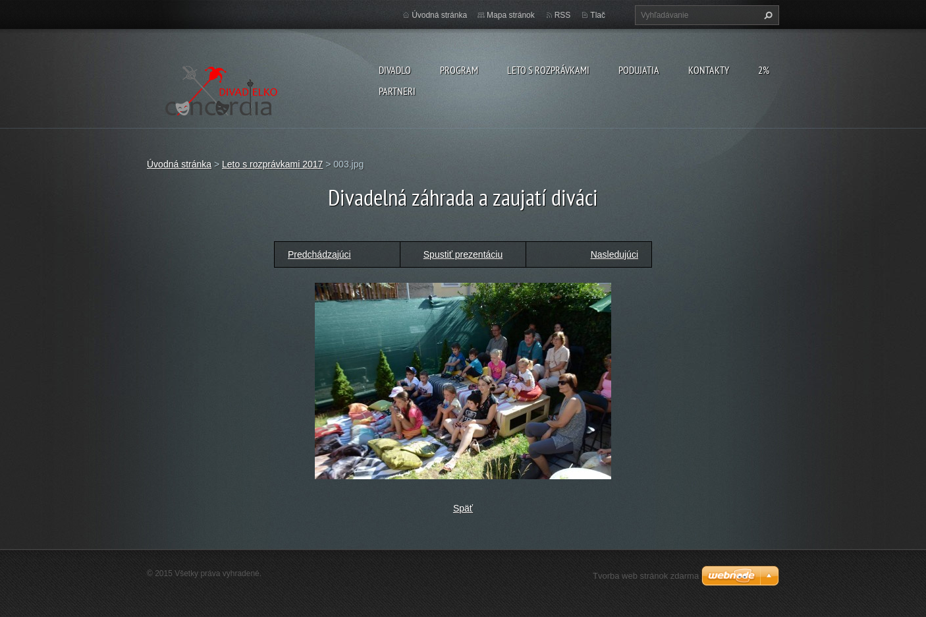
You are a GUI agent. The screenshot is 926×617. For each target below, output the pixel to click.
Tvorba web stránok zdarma (646, 576)
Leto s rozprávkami (548, 69)
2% (763, 69)
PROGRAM (459, 69)
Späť (463, 508)
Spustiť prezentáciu (463, 254)
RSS (563, 15)
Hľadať (766, 15)
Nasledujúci (614, 254)
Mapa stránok (511, 15)
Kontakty (708, 69)
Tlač (597, 15)
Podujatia (638, 69)
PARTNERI (397, 91)
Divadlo (395, 69)
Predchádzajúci (319, 254)
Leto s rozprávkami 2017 (272, 164)
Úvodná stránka (439, 15)
